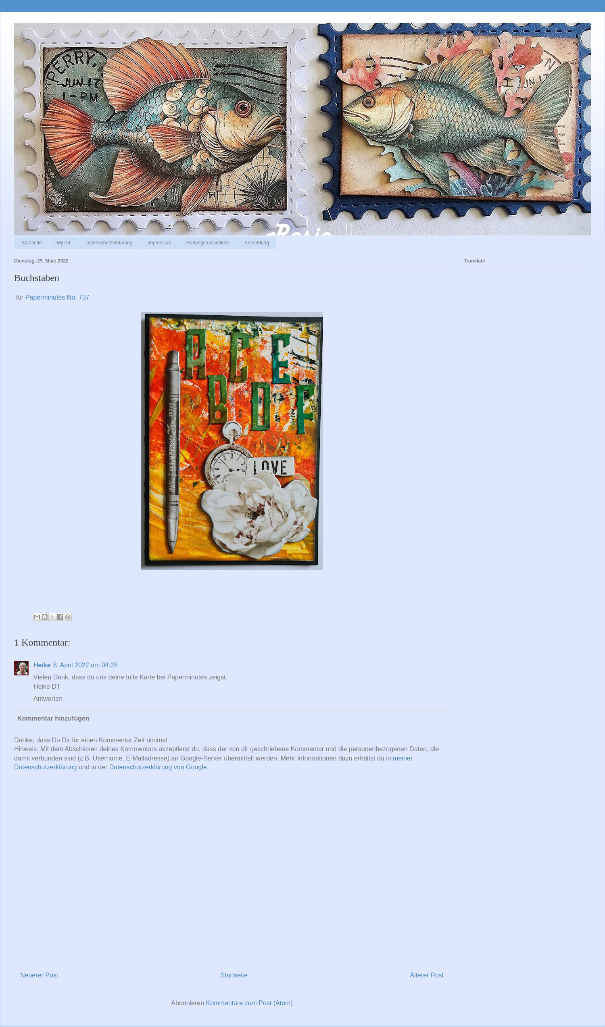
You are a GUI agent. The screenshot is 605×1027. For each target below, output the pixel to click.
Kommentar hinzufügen (53, 718)
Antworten (48, 698)
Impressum (159, 243)
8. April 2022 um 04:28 (85, 665)
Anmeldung (256, 243)
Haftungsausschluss (207, 243)
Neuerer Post (39, 975)
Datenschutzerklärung (109, 243)
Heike (42, 665)
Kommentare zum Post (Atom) (249, 1003)
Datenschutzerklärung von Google (158, 767)
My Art (64, 243)
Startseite (31, 243)
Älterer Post (427, 975)
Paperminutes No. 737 (57, 297)
